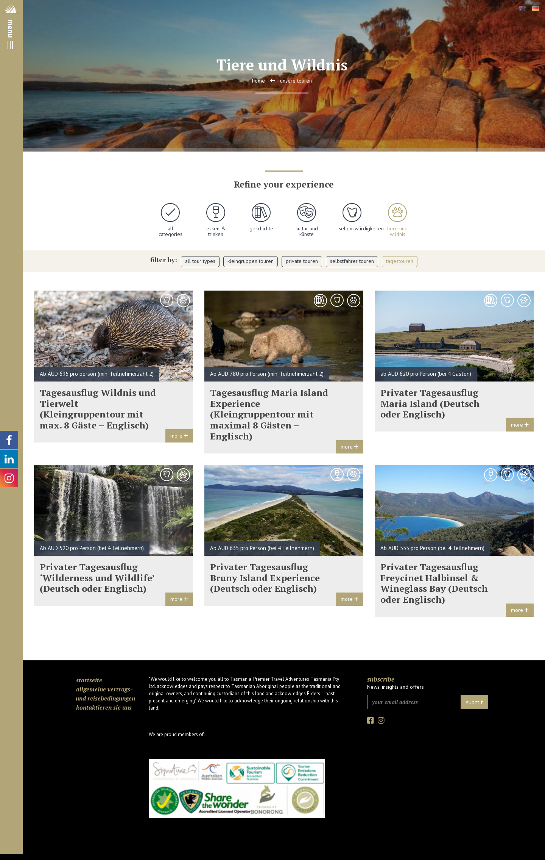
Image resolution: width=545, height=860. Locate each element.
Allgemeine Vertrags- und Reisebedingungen (105, 693)
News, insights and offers (395, 686)
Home (258, 80)
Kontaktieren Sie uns (104, 707)
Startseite (89, 680)
